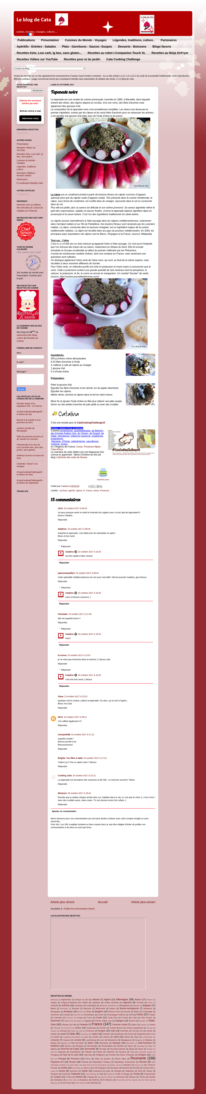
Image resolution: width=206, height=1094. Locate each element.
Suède (85, 1071)
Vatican (110, 1077)
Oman (140, 1049)
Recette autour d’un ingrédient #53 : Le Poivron (29, 404)
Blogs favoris (161, 46)
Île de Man (121, 1080)
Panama (122, 1052)
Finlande (84, 1024)
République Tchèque (101, 1062)
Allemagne (122, 999)
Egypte (88, 1021)
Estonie (132, 1021)
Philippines (100, 1055)
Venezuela (120, 1077)
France (89, 490)
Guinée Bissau (116, 1028)
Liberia (127, 1037)
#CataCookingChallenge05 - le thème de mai (30, 412)
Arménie (140, 1002)
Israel (63, 1034)
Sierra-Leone (89, 1068)
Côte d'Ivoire (146, 1018)
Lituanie (66, 1040)
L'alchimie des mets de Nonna (71, 457)
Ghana (152, 1024)
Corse (79, 446)
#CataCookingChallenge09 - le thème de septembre (30, 481)
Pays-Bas (88, 1055)
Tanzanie (54, 1074)
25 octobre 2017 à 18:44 (79, 793)
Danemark (55, 1020)
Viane (60, 696)
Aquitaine (96, 1002)
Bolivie (112, 1008)
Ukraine (79, 1077)
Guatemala (91, 1028)
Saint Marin (74, 1065)
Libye (136, 1037)
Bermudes (64, 1008)
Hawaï (73, 1031)
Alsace (138, 999)
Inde (113, 1031)
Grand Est (68, 1028)
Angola (54, 1002)
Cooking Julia (65, 775)
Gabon (134, 1024)
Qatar (97, 1059)
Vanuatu (101, 1077)
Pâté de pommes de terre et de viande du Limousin (30, 437)
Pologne (142, 1055)
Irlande (149, 1031)
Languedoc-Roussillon (71, 1037)
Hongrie (101, 1031)
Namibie (120, 1046)
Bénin (136, 1011)
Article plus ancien (143, 902)
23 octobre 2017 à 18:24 (89, 634)
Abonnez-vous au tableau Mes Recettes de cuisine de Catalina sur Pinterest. (30, 208)
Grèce (78, 1028)
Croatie (125, 1018)
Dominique (77, 1021)
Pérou (88, 1059)
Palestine (111, 1052)
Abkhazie (54, 1000)
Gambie (143, 1025)
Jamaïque (85, 1034)
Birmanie (87, 1008)
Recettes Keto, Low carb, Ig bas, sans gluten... (49, 53)
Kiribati (152, 1034)
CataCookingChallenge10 (91, 422)
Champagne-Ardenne (116, 1015)
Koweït (56, 1037)
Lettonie (106, 1037)
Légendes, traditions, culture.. (134, 40)
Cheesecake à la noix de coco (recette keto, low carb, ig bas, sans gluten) (30, 447)
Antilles (85, 1002)
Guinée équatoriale (134, 1028)
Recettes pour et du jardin (82, 59)
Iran (141, 1031)
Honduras (90, 1031)
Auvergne (79, 1005)
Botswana (148, 1008)
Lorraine (77, 1040)
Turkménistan (149, 1074)
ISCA (60, 717)
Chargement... (23, 133)
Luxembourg (91, 1040)
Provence (104, 490)
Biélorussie (100, 1008)
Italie (72, 1033)
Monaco (68, 1046)
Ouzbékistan (75, 1052)
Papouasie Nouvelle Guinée (141, 1052)
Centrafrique (89, 1015)
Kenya (130, 1034)
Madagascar (126, 1040)
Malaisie (148, 1040)
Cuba (134, 1018)
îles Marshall (92, 1083)
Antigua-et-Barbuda (69, 1002)
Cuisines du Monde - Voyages (86, 40)
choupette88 (64, 734)
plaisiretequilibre (66, 573)
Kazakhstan (119, 1034)
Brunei (80, 1012)
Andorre (150, 1000)
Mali (73, 1043)
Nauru (130, 1046)
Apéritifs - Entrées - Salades (36, 46)
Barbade (136, 1005)
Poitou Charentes (126, 1055)
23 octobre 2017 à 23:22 (75, 696)
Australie (54, 1005)
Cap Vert (76, 1015)
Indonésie (124, 1031)
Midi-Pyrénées (145, 1043)
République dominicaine (124, 1062)
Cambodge (147, 1011)
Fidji (74, 1024)
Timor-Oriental (90, 1074)
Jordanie (106, 1034)
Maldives (64, 1043)
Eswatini (142, 1021)
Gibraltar (57, 1028)
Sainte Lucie (115, 1065)
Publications (26, 40)
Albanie (96, 999)
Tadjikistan (129, 1071)
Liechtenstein (148, 1037)
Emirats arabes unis (103, 1021)
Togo (101, 1074)
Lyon (102, 1040)
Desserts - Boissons (132, 46)
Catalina (69, 552)
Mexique (116, 1043)
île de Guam (79, 1083)
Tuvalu (69, 1077)
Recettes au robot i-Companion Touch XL (116, 53)
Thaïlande (75, 1074)
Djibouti (67, 1021)
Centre (100, 1015)
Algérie (107, 999)
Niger (150, 1046)
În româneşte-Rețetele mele (30, 183)
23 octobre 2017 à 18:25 (89, 552)
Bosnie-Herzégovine (129, 1008)
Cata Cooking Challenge (123, 59)
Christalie (63, 614)
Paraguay (55, 1055)
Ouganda (61, 1052)
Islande (54, 1034)
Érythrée (95, 1080)
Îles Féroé (145, 1080)
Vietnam (132, 1077)
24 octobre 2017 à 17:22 (95, 758)
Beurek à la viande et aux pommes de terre (29, 421)
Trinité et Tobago (122, 1074)
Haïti (80, 1031)
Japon (95, 1034)
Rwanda (84, 1062)
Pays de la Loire (70, 1055)
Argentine (127, 1002)
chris (60, 508)
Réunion (143, 1062)
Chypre (152, 1015)
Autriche (65, 1005)
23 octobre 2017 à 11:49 (79, 614)
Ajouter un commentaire (64, 811)
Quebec (107, 1059)
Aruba (150, 1002)
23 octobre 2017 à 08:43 (75, 508)
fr (84, 490)
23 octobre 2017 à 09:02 (87, 573)
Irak (134, 1031)
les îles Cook (71, 1080)
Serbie (64, 1068)
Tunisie (136, 1074)
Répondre (62, 520)
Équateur (84, 1080)
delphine (62, 529)
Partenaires (169, 40)
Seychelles (76, 1068)
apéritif (71, 490)
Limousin (55, 1040)
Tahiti (140, 1071)
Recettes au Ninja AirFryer (170, 53)
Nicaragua (141, 1046)
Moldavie (55, 1046)
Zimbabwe (58, 1080)
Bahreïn (113, 1005)
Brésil (88, 1011)
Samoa (137, 1065)
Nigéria (54, 1049)
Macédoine (112, 1040)
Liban (116, 1037)
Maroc (91, 1043)
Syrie (108, 1071)
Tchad (64, 1074)
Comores (69, 1018)
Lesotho (95, 1037)
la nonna (62, 655)
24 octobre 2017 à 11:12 (82, 734)
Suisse (62, 1071)
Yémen (142, 1077)
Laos (86, 1037)
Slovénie (125, 1068)
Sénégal (117, 1071)
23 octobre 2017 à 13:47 (78, 655)
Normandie (90, 1049)
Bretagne (68, 1011)
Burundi (127, 1011)
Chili (131, 1015)
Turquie (57, 1077)
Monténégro (92, 1046)
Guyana (150, 1028)
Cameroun (55, 1015)
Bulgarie (99, 1011)
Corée (99, 1017)
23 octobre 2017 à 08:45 (78, 529)
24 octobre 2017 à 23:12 (84, 775)
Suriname (74, 1071)
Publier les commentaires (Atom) (79, 909)
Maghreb (138, 1040)
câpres (79, 490)
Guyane (54, 1031)
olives (96, 490)
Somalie (136, 1068)
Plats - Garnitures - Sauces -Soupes (87, 46)
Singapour (102, 1068)
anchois (63, 490)
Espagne (119, 1020)
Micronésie (130, 1043)
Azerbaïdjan (91, 1005)
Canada (66, 1015)
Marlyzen (62, 793)
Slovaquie (114, 1068)
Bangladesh (124, 1005)
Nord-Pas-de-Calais (70, 1049)
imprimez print (103, 480)
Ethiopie (65, 1024)
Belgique (147, 1005)
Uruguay (90, 1077)
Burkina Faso (114, 1011)
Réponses (66, 546)
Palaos (99, 1052)
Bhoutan (75, 1008)
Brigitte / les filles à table (70, 758)
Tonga (109, 1074)
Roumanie (138, 1058)
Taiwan (149, 1071)
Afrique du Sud (82, 999)
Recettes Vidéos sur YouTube (37, 59)
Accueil (103, 902)
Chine (139, 1014)
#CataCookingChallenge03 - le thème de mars (30, 473)
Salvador (127, 1065)
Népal (131, 1049)
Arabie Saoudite (111, 1002)
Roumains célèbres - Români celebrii (26, 174)
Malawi (54, 1043)
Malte (81, 1043)
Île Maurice (108, 1080)
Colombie (58, 1018)
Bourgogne (55, 1011)
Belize (53, 1008)
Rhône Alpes (120, 1059)
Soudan (146, 1068)
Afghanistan (66, 999)
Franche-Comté (119, 1024)
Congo (80, 1018)
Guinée (103, 1028)
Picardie (112, 1055)
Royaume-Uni (57, 1062)
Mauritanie (103, 1043)
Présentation (50, 40)
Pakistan (88, 1052)
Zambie (152, 1077)
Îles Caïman (133, 1080)
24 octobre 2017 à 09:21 (75, 717)
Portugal (62, 1058)
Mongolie (79, 1046)
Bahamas (103, 1005)
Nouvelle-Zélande (117, 1049)
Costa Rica (112, 1018)
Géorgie (63, 1031)
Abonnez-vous (30, 118)
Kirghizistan (142, 1034)
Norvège (102, 1049)
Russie (72, 1062)
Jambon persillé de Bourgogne (26, 429)
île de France (66, 1083)
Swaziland (97, 1071)
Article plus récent (62, 902)
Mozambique (107, 1046)
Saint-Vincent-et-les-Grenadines (94, 1065)
